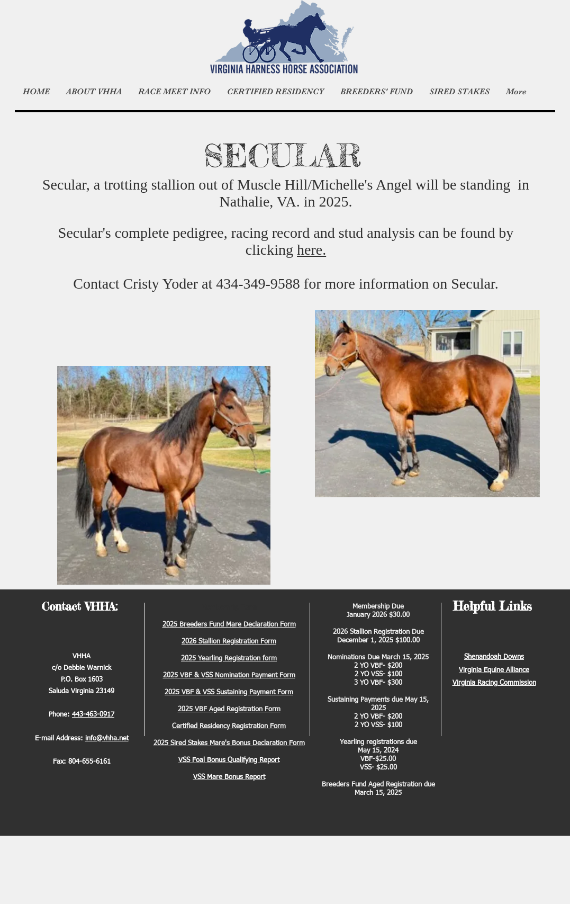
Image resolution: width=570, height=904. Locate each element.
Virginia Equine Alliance (494, 670)
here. (311, 249)
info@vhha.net (107, 738)
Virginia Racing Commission (494, 682)
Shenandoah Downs (494, 657)
